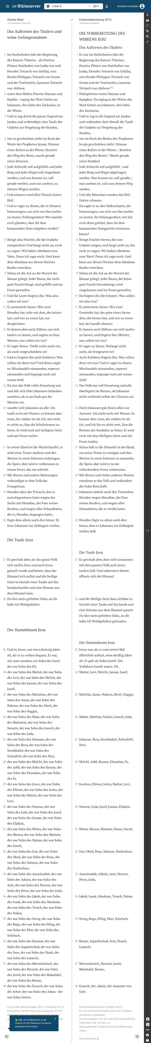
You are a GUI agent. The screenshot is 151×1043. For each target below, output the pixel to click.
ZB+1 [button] (98, 6)
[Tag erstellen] (147, 31)
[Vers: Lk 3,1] (147, 20)
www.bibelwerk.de (89, 1038)
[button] (7, 6)
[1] (111, 87)
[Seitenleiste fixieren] (147, 15)
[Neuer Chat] (147, 36)
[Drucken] (147, 1035)
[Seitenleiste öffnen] (147, 530)
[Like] (147, 25)
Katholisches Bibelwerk (90, 23)
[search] (70, 6)
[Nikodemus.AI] (6, 1028)
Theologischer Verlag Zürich (20, 23)
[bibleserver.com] (27, 6)
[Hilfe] (147, 1040)
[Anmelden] (142, 6)
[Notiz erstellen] (147, 41)
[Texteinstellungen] (107, 6)
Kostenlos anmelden (127, 6)
